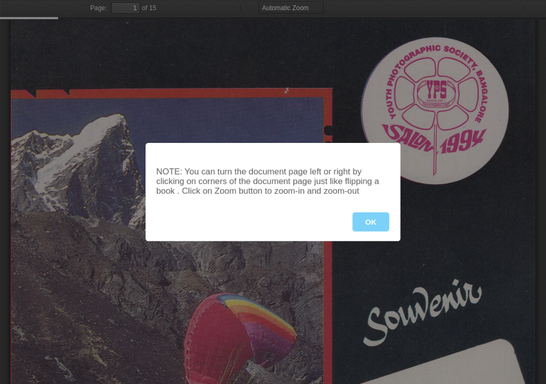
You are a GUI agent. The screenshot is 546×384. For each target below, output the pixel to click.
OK (370, 222)
